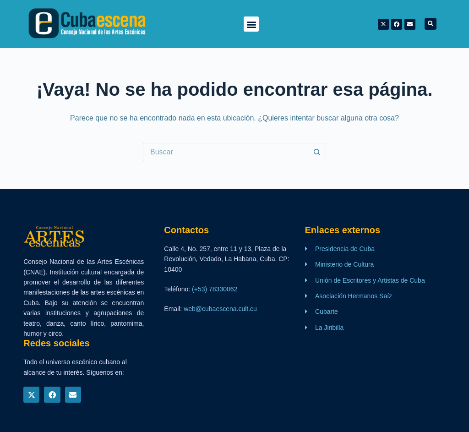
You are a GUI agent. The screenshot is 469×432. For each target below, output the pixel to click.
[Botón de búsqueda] (317, 152)
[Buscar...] (225, 152)
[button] (251, 24)
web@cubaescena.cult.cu (220, 308)
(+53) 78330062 (214, 289)
